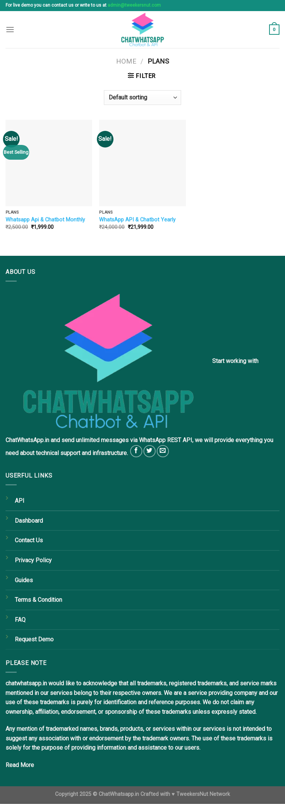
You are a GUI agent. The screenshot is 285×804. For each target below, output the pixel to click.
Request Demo (34, 639)
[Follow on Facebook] (136, 451)
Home (126, 61)
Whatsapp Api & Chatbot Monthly (45, 220)
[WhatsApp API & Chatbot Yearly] (142, 163)
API (19, 500)
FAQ (20, 619)
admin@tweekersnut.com (134, 5)
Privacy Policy (33, 560)
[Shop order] (142, 97)
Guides (24, 580)
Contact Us (29, 540)
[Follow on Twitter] (149, 451)
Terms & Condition (38, 599)
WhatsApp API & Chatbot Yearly (137, 220)
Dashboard (29, 520)
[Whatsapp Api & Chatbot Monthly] (49, 163)
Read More (20, 765)
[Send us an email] (163, 451)
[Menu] (10, 29)
